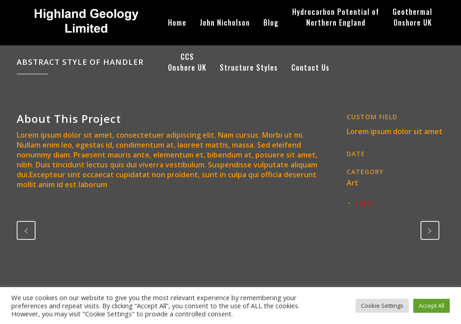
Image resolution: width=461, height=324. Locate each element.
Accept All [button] (431, 306)
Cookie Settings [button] (382, 306)
